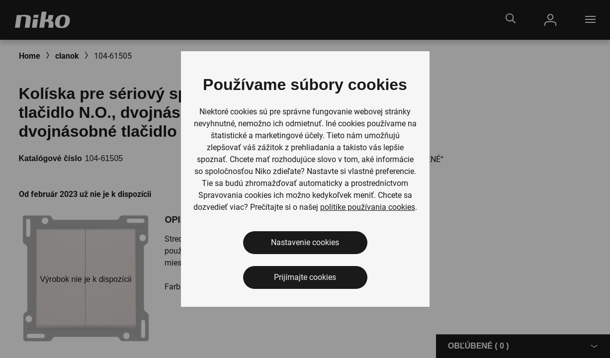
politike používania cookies (367, 207)
